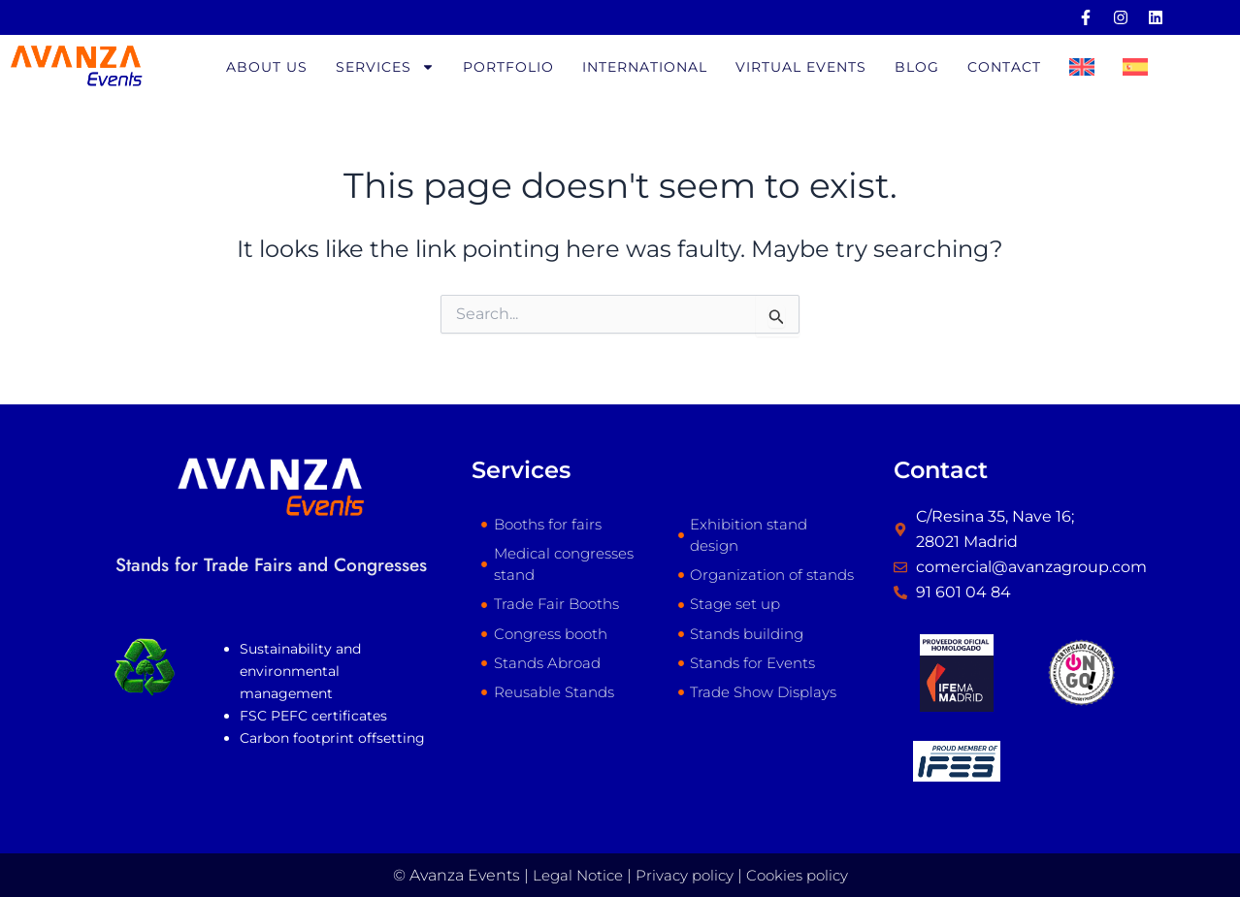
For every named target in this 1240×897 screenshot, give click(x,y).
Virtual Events (800, 69)
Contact (1004, 69)
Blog (917, 69)
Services (385, 69)
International (644, 69)
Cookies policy (801, 875)
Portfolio (508, 69)
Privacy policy (683, 875)
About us (267, 69)
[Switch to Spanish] (1135, 69)
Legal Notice (572, 875)
